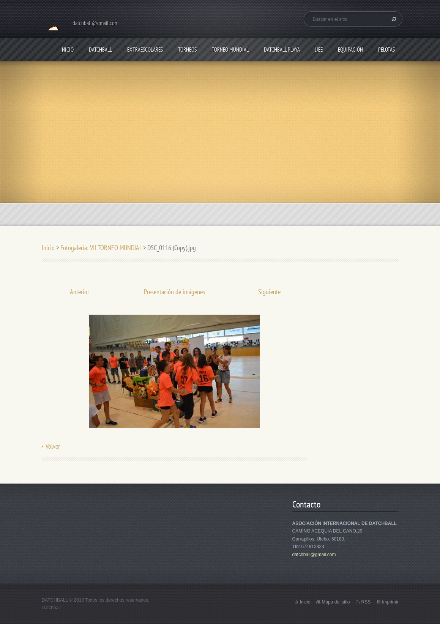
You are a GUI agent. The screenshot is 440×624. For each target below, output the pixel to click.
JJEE (319, 49)
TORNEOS (187, 49)
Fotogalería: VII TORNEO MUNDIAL (101, 247)
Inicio (67, 49)
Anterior (79, 291)
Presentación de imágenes (174, 291)
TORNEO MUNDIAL (230, 49)
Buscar (393, 19)
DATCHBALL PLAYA (282, 49)
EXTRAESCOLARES (145, 49)
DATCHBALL (100, 49)
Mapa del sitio (336, 602)
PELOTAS (386, 49)
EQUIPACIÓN (350, 49)
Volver (53, 446)
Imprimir (390, 602)
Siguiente (269, 291)
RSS (366, 602)
